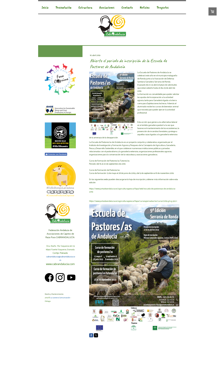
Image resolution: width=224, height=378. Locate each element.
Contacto (127, 7)
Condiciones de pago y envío (86, 365)
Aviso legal (48, 365)
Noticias (145, 7)
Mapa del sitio (63, 368)
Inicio (45, 7)
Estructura (85, 7)
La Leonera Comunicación (60, 297)
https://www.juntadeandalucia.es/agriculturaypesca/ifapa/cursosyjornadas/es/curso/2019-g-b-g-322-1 (133, 201)
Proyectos (163, 7)
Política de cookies (50, 368)
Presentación (63, 7)
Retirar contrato (76, 368)
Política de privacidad (104, 365)
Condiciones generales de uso (63, 365)
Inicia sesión (175, 370)
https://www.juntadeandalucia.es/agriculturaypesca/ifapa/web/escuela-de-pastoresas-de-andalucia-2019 (132, 190)
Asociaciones (106, 7)
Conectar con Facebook (56, 154)
